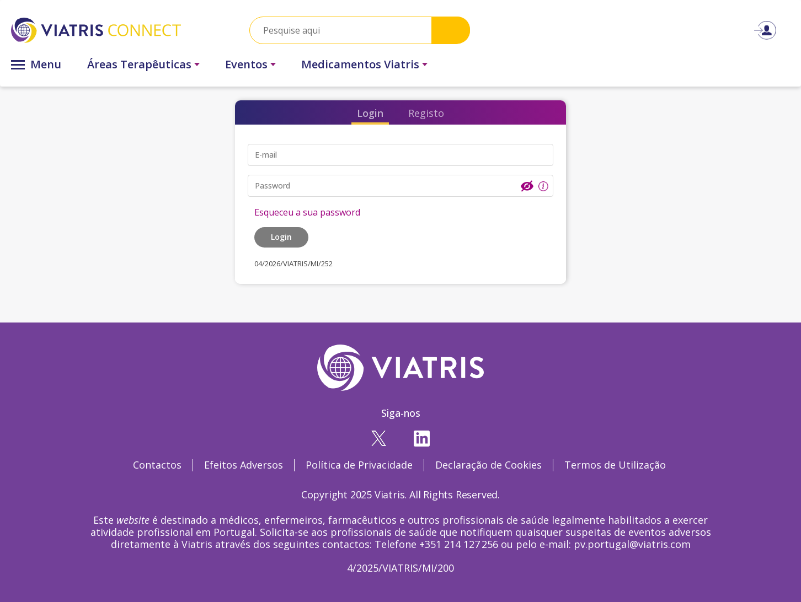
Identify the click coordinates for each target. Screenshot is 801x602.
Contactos (157, 464)
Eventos (246, 64)
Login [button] (281, 237)
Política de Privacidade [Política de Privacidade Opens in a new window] (359, 464)
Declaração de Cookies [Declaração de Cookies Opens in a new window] (488, 464)
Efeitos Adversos (243, 464)
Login (370, 113)
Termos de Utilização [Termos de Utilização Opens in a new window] (615, 464)
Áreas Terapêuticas (139, 64)
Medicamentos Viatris (360, 64)
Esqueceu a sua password (307, 212)
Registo (426, 113)
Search (450, 30)
